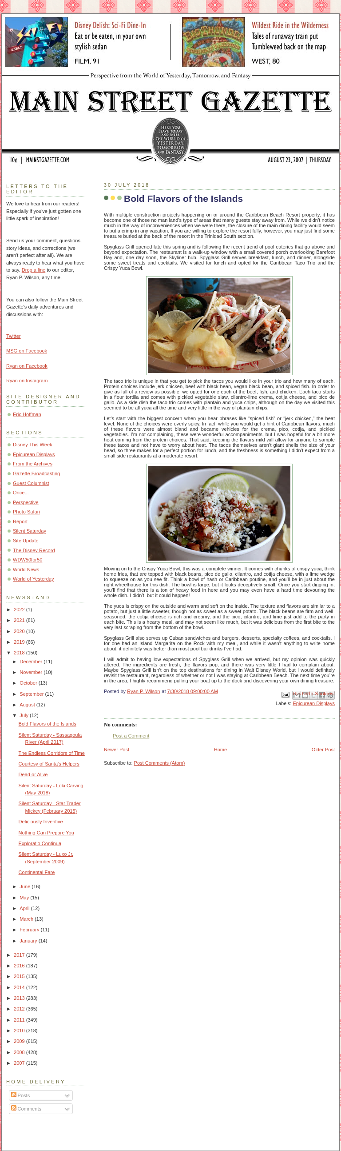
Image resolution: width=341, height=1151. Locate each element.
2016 (20, 965)
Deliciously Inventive (41, 821)
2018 (20, 652)
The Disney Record (34, 550)
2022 (20, 609)
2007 (20, 1063)
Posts (20, 1095)
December (32, 661)
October (29, 683)
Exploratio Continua (40, 843)
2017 (20, 955)
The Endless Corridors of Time (52, 753)
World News (26, 569)
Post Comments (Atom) (159, 763)
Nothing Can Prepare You (46, 832)
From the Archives (32, 463)
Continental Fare (37, 872)
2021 (20, 620)
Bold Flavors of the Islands (47, 723)
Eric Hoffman (27, 414)
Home (220, 749)
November (32, 672)
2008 (20, 1052)
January (29, 940)
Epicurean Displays (314, 703)
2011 (20, 1020)
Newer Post (116, 749)
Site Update (26, 540)
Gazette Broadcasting (36, 473)
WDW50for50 (27, 559)
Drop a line (33, 270)
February (30, 929)
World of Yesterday (33, 579)
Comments (26, 1108)
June (26, 886)
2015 (20, 976)
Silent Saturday (29, 530)
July (25, 715)
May (25, 897)
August (28, 704)
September (32, 694)
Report (20, 521)
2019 (20, 642)
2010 (20, 1030)
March (27, 919)
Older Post (323, 749)
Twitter (13, 336)
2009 (20, 1041)
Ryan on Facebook (27, 366)
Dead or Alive (33, 774)
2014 (20, 987)
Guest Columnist (31, 483)
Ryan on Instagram (27, 380)
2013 (20, 998)
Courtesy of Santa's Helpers (49, 763)
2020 (20, 631)
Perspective (26, 502)
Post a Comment (131, 735)
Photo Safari (26, 511)
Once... (21, 492)
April (25, 908)
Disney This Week (32, 444)
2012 (20, 1008)
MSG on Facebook (26, 350)
